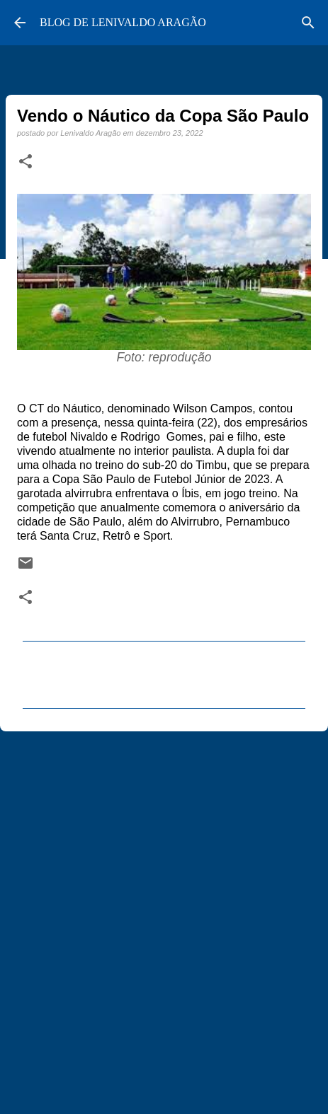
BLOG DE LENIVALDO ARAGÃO (123, 22)
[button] (25, 162)
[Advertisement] (164, 916)
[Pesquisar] (308, 23)
